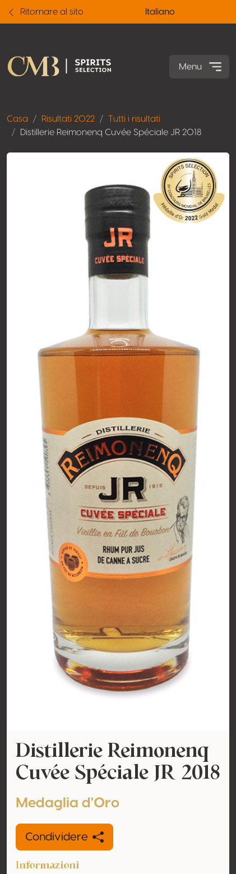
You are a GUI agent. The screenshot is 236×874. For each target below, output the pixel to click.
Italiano (160, 11)
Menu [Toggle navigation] (201, 67)
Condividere (64, 837)
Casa (17, 118)
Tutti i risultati (134, 118)
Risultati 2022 (68, 118)
